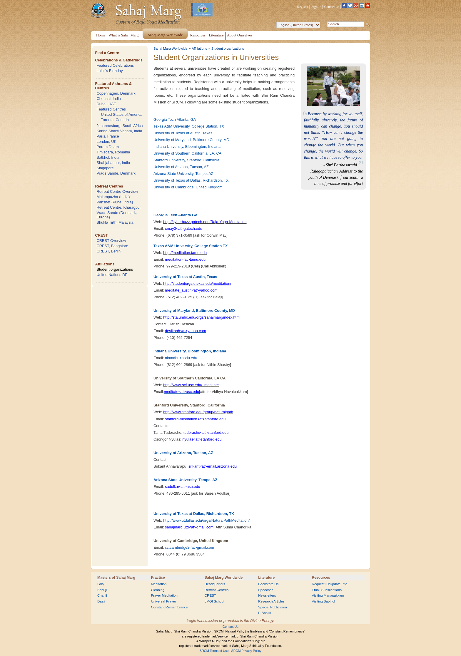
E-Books (264, 613)
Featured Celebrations (115, 65)
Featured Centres (111, 109)
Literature (266, 577)
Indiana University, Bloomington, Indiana (187, 146)
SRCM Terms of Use (214, 650)
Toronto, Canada (115, 120)
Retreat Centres (109, 186)
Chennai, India (108, 98)
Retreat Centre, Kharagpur (118, 207)
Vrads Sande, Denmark (116, 173)
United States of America (121, 114)
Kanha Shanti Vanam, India (119, 131)
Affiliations (104, 264)
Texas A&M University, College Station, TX (188, 126)
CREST (101, 235)
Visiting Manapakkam (328, 595)
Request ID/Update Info (330, 584)
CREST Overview (111, 240)
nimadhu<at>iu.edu (181, 358)
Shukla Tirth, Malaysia (114, 222)
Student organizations (114, 269)
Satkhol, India (107, 157)
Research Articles (271, 601)
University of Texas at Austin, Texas (182, 133)
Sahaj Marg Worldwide (170, 48)
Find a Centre (107, 53)
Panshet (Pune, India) (114, 202)
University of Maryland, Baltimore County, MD (191, 140)
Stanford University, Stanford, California (186, 160)
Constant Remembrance (169, 607)
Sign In (316, 7)
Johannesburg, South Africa (119, 125)
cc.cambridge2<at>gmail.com (189, 547)
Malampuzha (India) (113, 197)
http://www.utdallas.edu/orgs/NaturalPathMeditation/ (206, 520)
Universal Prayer (163, 601)
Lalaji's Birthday (109, 70)
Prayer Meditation (164, 595)
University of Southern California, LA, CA (187, 153)
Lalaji (101, 584)
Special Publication (272, 607)
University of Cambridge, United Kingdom (188, 187)
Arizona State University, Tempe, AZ (183, 173)
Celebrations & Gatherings (118, 60)
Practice (158, 577)
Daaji (101, 601)
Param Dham (107, 147)
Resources (321, 577)
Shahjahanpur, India (113, 162)
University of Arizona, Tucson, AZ (181, 167)
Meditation (158, 584)
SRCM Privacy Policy (246, 650)
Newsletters (267, 595)
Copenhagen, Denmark (115, 93)
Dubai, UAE (106, 104)
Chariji (102, 595)
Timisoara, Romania (113, 152)
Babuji (102, 590)
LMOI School (214, 601)
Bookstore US (268, 584)
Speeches (265, 590)
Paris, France (107, 136)
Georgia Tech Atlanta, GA (174, 119)
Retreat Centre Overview (117, 191)
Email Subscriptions (327, 590)
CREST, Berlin (108, 251)
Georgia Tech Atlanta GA (175, 215)
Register (302, 7)
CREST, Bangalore (112, 246)
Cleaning (157, 590)
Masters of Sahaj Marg (116, 577)
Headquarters (215, 584)
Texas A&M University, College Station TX (190, 246)
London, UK (106, 141)
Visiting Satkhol (323, 601)
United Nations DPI (112, 274)
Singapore (104, 168)
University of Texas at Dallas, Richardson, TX (191, 180)
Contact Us (332, 7)
